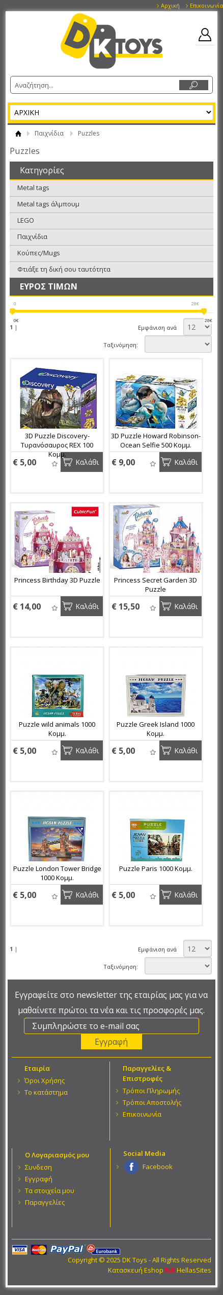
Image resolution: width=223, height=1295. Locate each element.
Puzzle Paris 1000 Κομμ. (155, 868)
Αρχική (170, 5)
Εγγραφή (38, 1178)
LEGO (25, 220)
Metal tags (33, 187)
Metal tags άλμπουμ (48, 203)
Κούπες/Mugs (38, 252)
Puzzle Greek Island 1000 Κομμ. (155, 729)
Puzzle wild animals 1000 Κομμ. (57, 729)
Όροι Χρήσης (44, 1080)
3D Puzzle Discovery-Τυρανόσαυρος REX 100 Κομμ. (57, 445)
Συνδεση (38, 1167)
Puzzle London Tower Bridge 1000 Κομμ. (57, 873)
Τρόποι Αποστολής (152, 1102)
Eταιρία (37, 1068)
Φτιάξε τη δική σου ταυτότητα (63, 269)
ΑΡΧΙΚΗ (18, 133)
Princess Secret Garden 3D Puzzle (155, 584)
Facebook (158, 1166)
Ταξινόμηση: (120, 345)
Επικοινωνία (206, 5)
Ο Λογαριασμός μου (57, 1154)
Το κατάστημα (46, 1092)
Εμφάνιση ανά (157, 327)
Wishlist (54, 463)
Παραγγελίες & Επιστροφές (147, 1073)
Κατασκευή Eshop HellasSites (159, 1270)
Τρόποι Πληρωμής (151, 1090)
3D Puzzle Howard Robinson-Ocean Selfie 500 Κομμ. (156, 440)
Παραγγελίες (45, 1202)
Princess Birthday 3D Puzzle (57, 580)
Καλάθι (87, 462)
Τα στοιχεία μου (49, 1190)
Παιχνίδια (49, 133)
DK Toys (111, 41)
